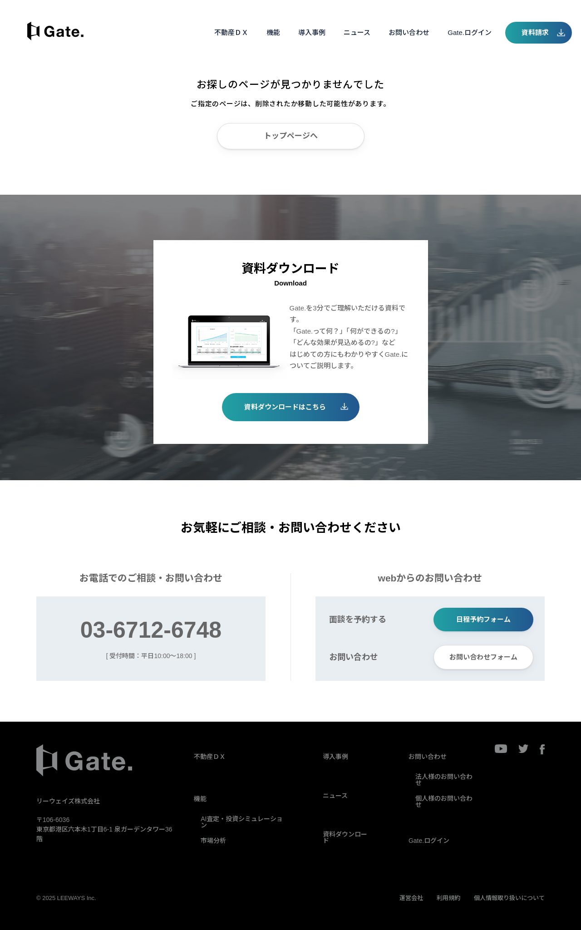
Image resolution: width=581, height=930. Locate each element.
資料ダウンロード (345, 837)
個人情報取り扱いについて (509, 898)
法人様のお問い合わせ (444, 780)
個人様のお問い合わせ (444, 801)
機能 (273, 32)
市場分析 (213, 840)
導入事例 (311, 32)
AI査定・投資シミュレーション (242, 822)
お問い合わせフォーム (483, 657)
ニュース (357, 32)
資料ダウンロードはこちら (285, 407)
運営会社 (411, 898)
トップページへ (291, 136)
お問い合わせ (409, 32)
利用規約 (448, 898)
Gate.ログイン (470, 32)
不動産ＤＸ (231, 32)
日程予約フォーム (483, 619)
